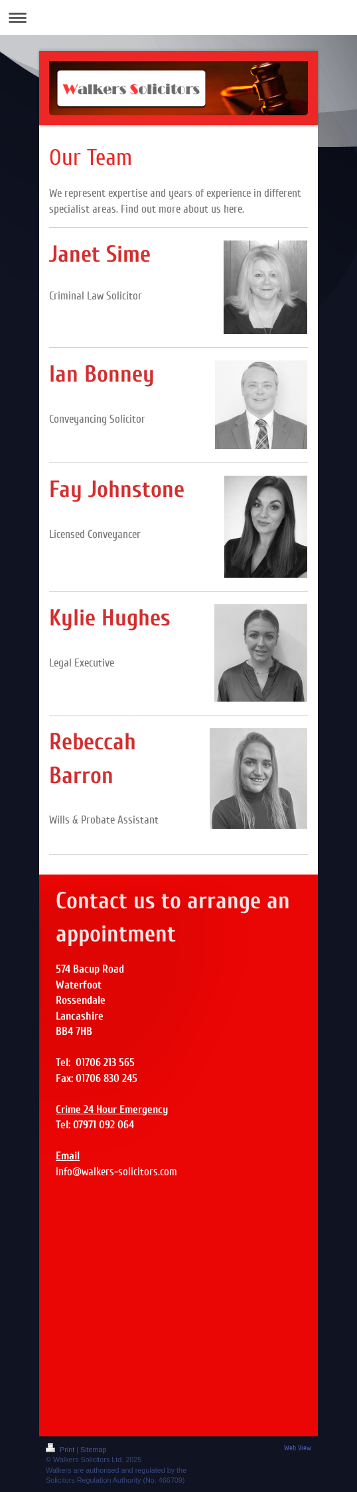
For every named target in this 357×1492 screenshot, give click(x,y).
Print (61, 1450)
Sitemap (93, 1450)
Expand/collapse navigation (178, 17)
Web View (297, 1448)
